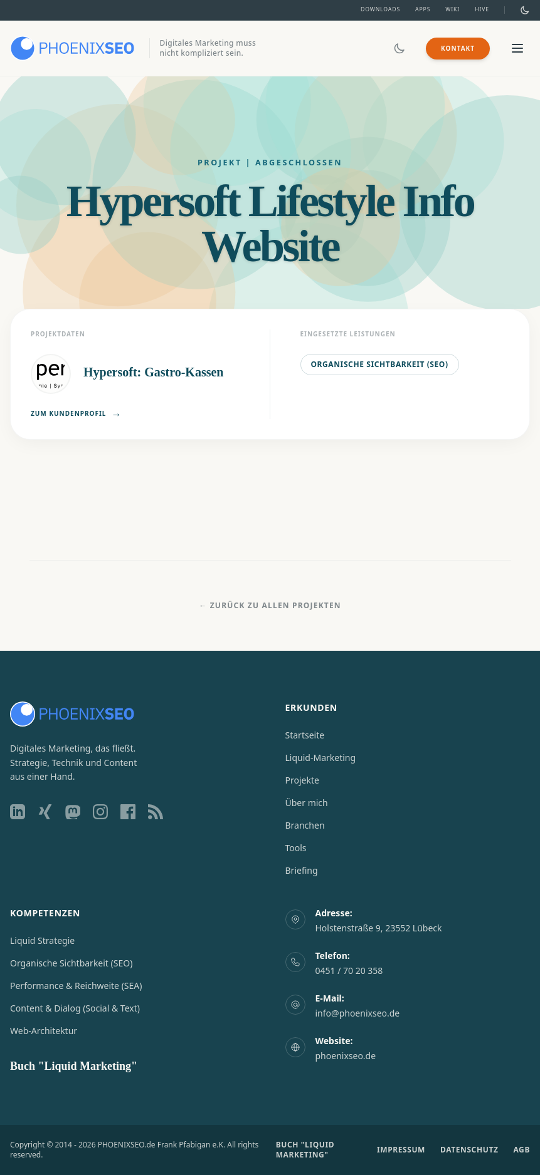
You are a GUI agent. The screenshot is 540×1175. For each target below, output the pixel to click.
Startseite (305, 735)
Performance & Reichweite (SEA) (76, 985)
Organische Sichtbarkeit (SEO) (379, 364)
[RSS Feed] (155, 811)
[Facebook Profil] (127, 811)
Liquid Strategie (42, 940)
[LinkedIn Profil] (17, 811)
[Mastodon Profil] (72, 811)
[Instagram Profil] (100, 811)
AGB (521, 1150)
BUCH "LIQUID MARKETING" (305, 1150)
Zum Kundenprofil (76, 414)
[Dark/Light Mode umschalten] (525, 10)
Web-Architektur (43, 1031)
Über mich (306, 803)
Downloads (380, 9)
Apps (422, 9)
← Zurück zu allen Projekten (270, 606)
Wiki (452, 9)
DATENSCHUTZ (469, 1150)
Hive (482, 9)
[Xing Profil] (45, 811)
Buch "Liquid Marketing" (73, 1066)
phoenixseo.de (345, 1056)
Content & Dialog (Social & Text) (75, 1008)
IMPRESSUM (401, 1150)
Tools (296, 848)
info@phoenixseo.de (357, 1013)
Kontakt (458, 48)
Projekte (302, 780)
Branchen (305, 825)
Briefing (301, 870)
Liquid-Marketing (320, 757)
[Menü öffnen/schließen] (517, 48)
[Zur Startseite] (72, 48)
